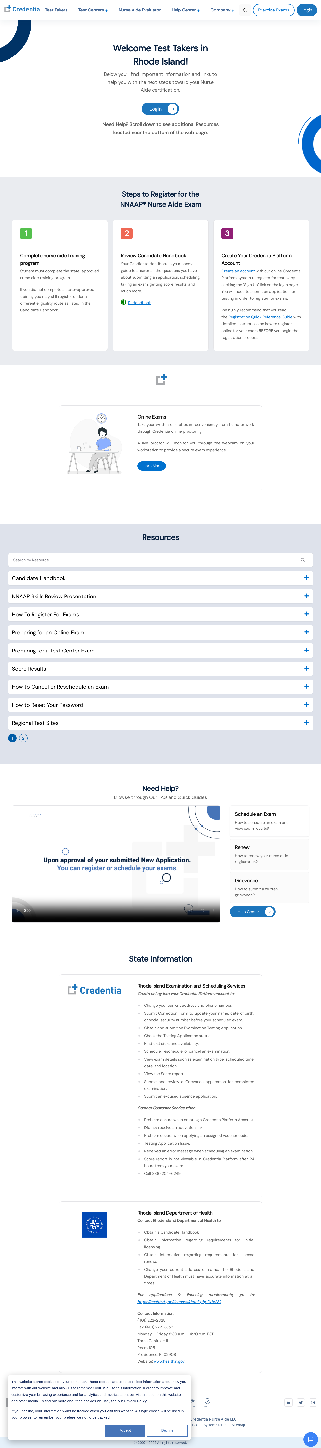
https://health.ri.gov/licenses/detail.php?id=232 (179, 1301)
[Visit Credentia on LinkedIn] (288, 1402)
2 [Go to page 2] (23, 738)
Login (163, 109)
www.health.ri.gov (169, 1361)
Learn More (152, 465)
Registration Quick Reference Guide (260, 317)
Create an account (238, 271)
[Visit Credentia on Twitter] (301, 1402)
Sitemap (238, 1424)
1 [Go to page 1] (12, 738)
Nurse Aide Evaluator (140, 10)
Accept (125, 1430)
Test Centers (93, 10)
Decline (167, 1430)
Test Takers (56, 10)
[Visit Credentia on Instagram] (313, 1402)
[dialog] (99, 1407)
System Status (215, 1424)
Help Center (186, 10)
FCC (195, 1424)
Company (222, 10)
